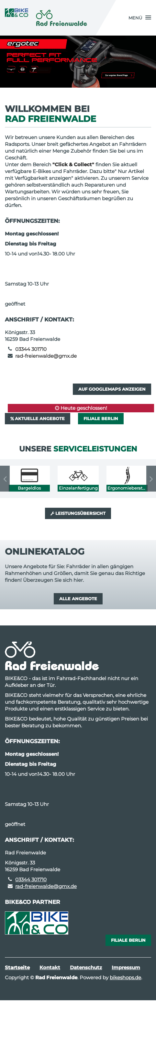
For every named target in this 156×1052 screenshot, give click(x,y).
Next (151, 479)
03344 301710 (31, 349)
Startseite (17, 967)
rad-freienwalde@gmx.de (46, 356)
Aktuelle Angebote (37, 418)
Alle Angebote (78, 598)
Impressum (126, 967)
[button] (139, 18)
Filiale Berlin (101, 418)
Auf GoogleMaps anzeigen (112, 389)
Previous (5, 479)
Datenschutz (86, 967)
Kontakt (49, 967)
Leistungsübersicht (78, 513)
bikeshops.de (125, 977)
